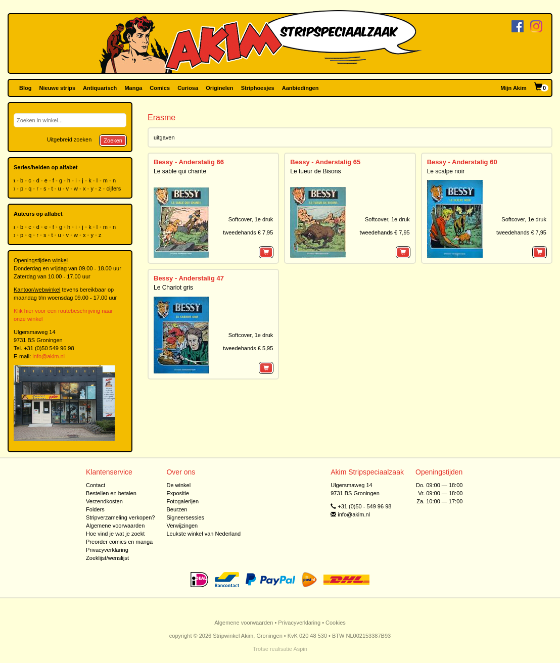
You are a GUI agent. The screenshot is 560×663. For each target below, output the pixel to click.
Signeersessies (185, 517)
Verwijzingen (182, 526)
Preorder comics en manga (119, 542)
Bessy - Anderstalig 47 (189, 278)
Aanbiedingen (300, 88)
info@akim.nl (48, 356)
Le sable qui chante (180, 171)
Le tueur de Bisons (315, 171)
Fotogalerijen (182, 501)
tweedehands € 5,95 (248, 348)
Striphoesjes (257, 88)
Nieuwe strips (57, 88)
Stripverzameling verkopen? (120, 517)
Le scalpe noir (446, 171)
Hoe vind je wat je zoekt (115, 534)
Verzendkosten (104, 501)
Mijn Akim (513, 88)
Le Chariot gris (173, 287)
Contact (95, 485)
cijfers (114, 188)
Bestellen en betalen (111, 493)
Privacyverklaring (107, 550)
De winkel (178, 485)
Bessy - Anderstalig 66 (189, 162)
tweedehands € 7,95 (248, 232)
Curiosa (187, 88)
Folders (95, 509)
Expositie (177, 493)
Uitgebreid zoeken (69, 139)
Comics (160, 88)
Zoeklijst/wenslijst (107, 558)
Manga (133, 88)
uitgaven (164, 137)
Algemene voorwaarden (115, 526)
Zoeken (113, 140)
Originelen (219, 88)
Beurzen (176, 509)
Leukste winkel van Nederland (203, 534)
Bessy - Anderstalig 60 (462, 162)
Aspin (300, 649)
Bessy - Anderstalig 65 (325, 162)
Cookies (335, 623)
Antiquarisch (100, 88)
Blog (25, 88)
